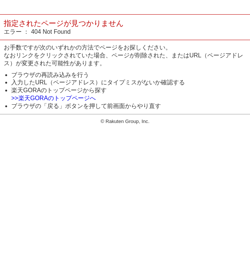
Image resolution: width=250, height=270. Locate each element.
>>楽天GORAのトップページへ (53, 98)
